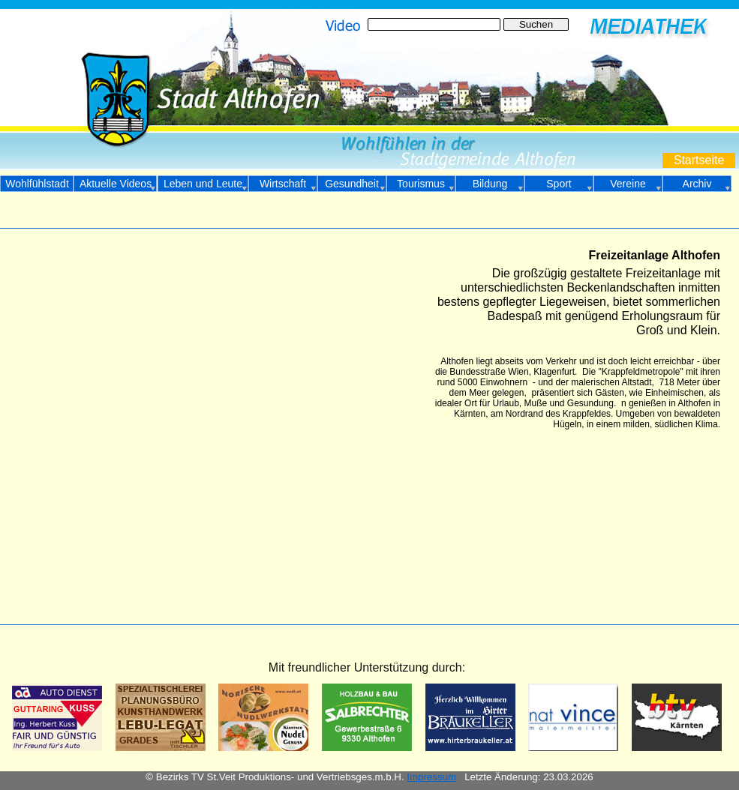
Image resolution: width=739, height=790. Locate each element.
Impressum (431, 777)
